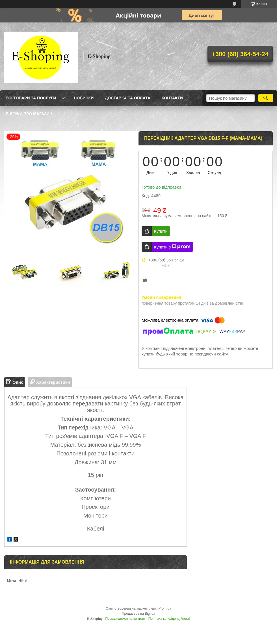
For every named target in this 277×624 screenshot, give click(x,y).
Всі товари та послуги (31, 98)
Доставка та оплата (127, 98)
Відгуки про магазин (29, 114)
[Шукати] (265, 98)
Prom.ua (165, 608)
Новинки (84, 98)
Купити (161, 231)
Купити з (172, 246)
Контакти (172, 98)
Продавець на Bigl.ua (138, 614)
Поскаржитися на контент (125, 619)
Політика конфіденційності (169, 619)
